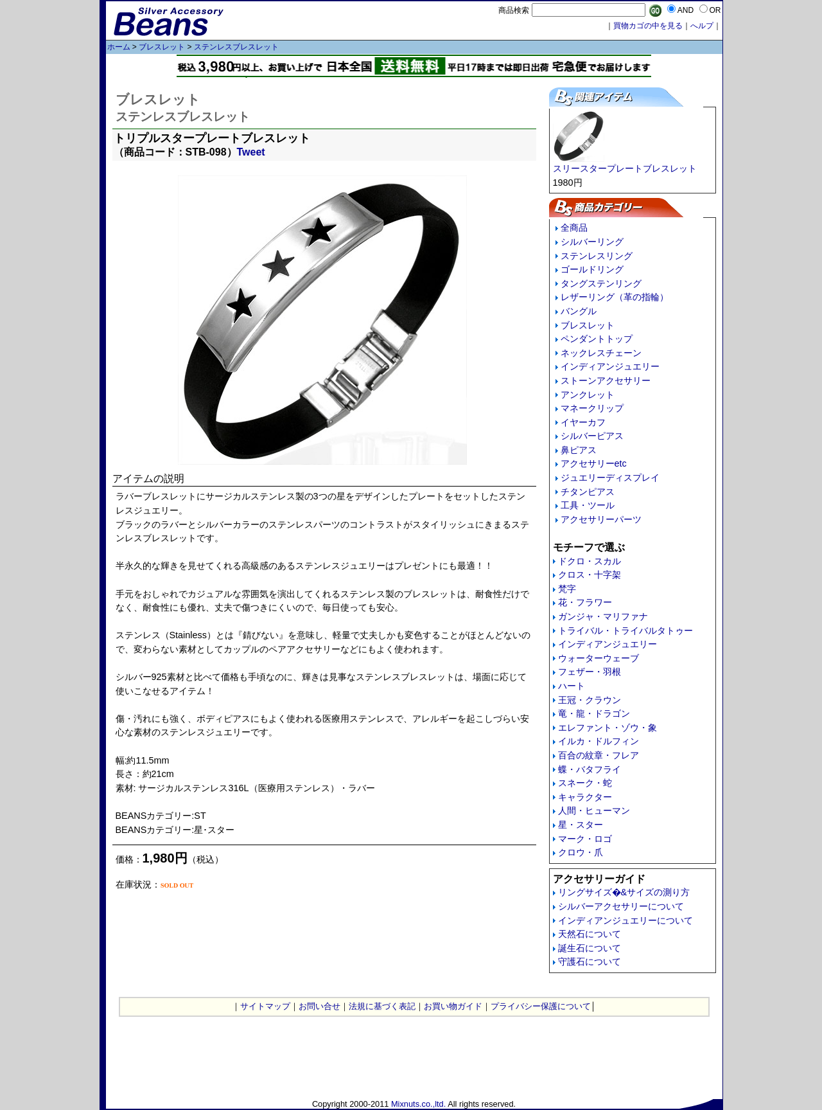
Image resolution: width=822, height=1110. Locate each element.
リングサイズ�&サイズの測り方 (624, 892)
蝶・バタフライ (589, 769)
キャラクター (585, 797)
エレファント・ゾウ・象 (607, 727)
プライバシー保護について (541, 1006)
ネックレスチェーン (601, 353)
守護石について (589, 961)
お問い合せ (319, 1006)
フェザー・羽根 (589, 672)
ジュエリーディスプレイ (610, 477)
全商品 (574, 227)
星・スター (580, 824)
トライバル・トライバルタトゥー (625, 630)
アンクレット (588, 394)
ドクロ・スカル (589, 561)
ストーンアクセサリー (606, 380)
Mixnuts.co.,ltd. (418, 1104)
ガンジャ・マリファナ (603, 616)
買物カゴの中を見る (648, 25)
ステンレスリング (597, 256)
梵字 (567, 589)
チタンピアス (588, 492)
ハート (571, 686)
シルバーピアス (592, 436)
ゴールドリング (592, 269)
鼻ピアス (579, 450)
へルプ (701, 25)
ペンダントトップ (597, 339)
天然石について (589, 934)
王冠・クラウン (589, 700)
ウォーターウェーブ (598, 658)
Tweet (251, 152)
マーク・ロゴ (585, 839)
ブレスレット (162, 46)
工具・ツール (588, 505)
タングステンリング (601, 283)
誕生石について (589, 948)
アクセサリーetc (594, 463)
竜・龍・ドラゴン (594, 713)
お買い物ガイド (453, 1006)
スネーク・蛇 (585, 783)
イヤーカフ (583, 422)
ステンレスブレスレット (236, 46)
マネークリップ (592, 408)
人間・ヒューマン (594, 810)
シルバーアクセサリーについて (621, 906)
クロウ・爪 (580, 852)
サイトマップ (265, 1006)
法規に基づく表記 (382, 1006)
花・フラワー (585, 602)
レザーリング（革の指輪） (615, 297)
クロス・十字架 (589, 574)
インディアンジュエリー (610, 366)
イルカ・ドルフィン (598, 741)
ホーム (118, 46)
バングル (579, 311)
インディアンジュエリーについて (625, 920)
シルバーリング (592, 242)
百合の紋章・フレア (598, 755)
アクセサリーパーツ (601, 519)
